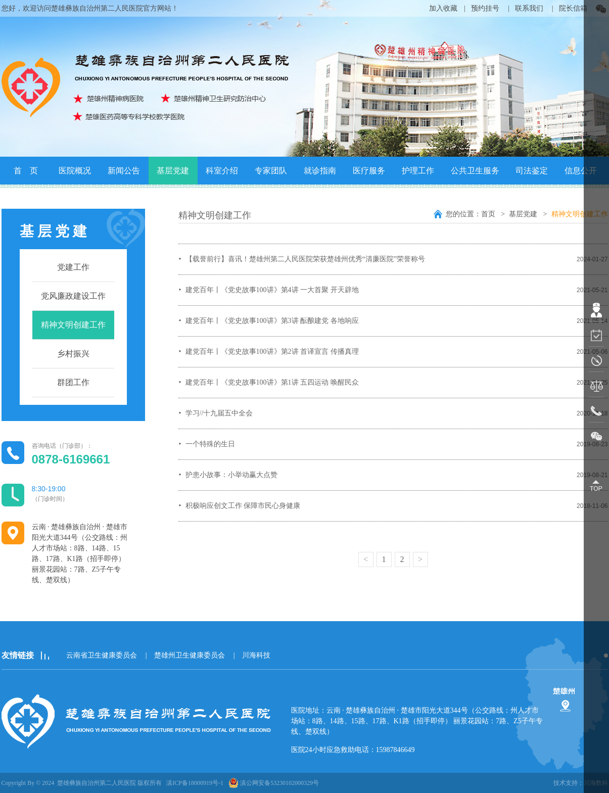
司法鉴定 (532, 170)
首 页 (26, 170)
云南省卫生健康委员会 (101, 655)
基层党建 (173, 170)
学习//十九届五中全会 (219, 413)
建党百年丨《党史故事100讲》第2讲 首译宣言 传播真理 (272, 351)
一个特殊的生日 (210, 444)
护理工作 (418, 170)
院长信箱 (573, 8)
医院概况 (75, 170)
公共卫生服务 (475, 170)
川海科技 (256, 655)
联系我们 (529, 8)
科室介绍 (222, 170)
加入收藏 (443, 8)
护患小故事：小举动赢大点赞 (231, 475)
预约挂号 (485, 8)
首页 (489, 214)
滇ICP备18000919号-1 (194, 782)
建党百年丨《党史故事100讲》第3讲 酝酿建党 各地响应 (272, 320)
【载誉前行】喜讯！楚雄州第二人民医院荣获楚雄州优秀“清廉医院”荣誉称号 (305, 259)
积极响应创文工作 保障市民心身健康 (243, 505)
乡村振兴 (73, 353)
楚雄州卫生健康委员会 (189, 655)
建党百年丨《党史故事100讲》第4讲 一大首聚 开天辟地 (272, 290)
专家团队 (271, 170)
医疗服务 (369, 170)
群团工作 (73, 382)
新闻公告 (124, 170)
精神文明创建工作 (73, 324)
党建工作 (73, 267)
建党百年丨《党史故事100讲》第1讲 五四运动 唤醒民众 (272, 382)
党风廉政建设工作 (73, 296)
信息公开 (581, 170)
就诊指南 (320, 170)
